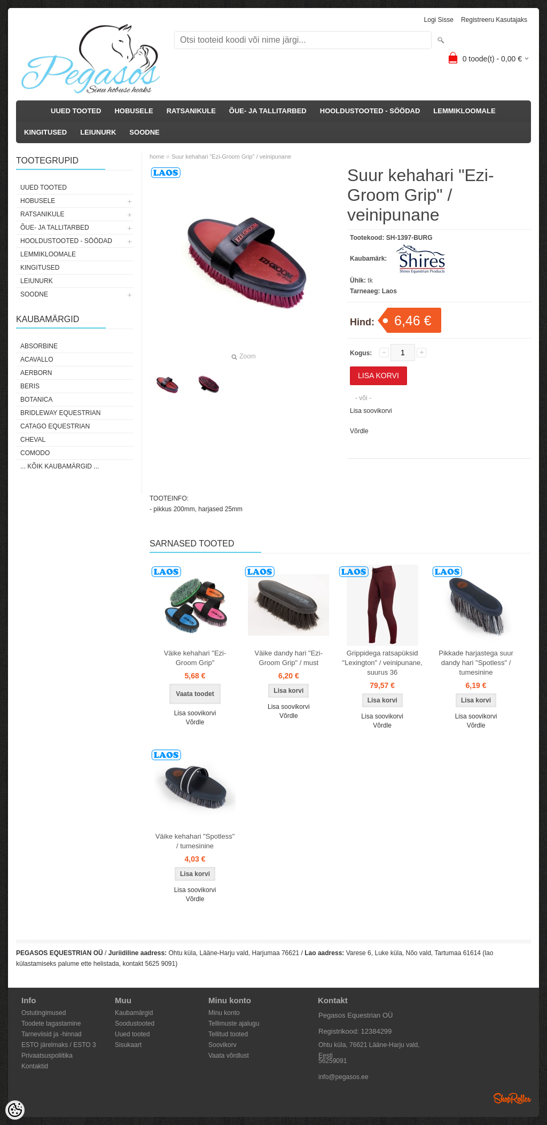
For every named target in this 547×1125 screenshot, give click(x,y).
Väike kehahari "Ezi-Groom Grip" (195, 658)
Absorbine (39, 346)
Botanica (36, 399)
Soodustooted (134, 1023)
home (157, 156)
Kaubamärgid (134, 1013)
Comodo (35, 453)
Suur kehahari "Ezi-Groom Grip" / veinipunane (231, 156)
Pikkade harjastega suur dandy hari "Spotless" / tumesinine (476, 662)
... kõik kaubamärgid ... (59, 466)
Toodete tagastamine (51, 1023)
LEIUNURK (98, 132)
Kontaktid (34, 1066)
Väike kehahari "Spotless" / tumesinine (195, 841)
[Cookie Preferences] (15, 1110)
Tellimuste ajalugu (233, 1023)
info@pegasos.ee (343, 1077)
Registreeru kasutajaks (494, 20)
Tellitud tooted (228, 1034)
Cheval (32, 439)
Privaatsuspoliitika (47, 1055)
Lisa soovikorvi (371, 411)
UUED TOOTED (76, 111)
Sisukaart (128, 1045)
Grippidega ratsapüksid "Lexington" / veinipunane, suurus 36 (382, 662)
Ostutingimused (43, 1013)
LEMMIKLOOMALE (464, 111)
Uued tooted (132, 1034)
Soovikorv (222, 1045)
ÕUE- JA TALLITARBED (268, 111)
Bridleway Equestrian (60, 413)
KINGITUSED (45, 132)
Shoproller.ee (512, 1098)
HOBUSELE (133, 111)
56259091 (332, 1061)
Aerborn (36, 373)
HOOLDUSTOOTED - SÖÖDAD (370, 111)
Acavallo (36, 359)
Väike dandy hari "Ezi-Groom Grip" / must (289, 658)
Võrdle (359, 431)
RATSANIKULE (191, 111)
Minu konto (224, 1013)
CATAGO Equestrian (55, 426)
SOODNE (144, 132)
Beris (30, 386)
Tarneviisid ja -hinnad (51, 1034)
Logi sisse (439, 20)
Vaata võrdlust (228, 1055)
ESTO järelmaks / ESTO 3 (58, 1045)
